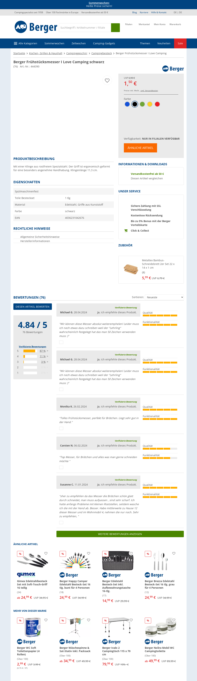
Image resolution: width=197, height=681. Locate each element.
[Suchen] (115, 27)
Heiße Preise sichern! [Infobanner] (99, 4)
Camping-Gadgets (104, 43)
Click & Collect (140, 230)
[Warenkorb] (175, 27)
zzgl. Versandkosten (149, 90)
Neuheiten (163, 43)
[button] (151, 270)
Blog (134, 12)
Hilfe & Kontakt (158, 12)
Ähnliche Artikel (140, 148)
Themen (145, 43)
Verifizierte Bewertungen (32, 346)
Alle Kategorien (28, 43)
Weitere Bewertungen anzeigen (120, 534)
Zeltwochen (79, 43)
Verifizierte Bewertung (126, 307)
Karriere (144, 12)
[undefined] (162, 269)
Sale (180, 43)
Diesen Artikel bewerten (32, 306)
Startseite (19, 53)
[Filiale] (128, 27)
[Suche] (85, 27)
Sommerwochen (54, 43)
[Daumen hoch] (61, 342)
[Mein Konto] (159, 27)
